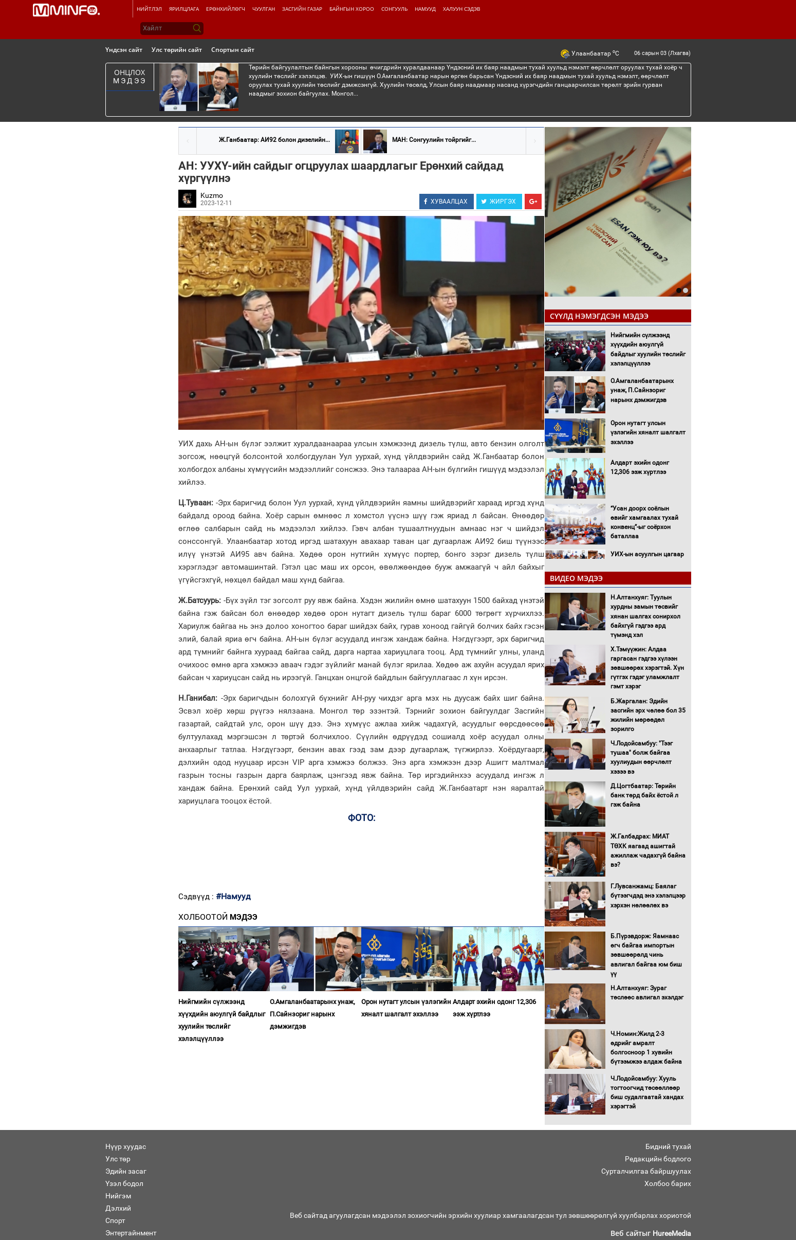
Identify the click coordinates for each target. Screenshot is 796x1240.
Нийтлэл (149, 8)
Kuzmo (211, 195)
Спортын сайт (232, 49)
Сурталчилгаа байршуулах (646, 1171)
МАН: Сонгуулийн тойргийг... (434, 139)
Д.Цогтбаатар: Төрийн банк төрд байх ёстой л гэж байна (644, 795)
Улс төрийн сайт (177, 49)
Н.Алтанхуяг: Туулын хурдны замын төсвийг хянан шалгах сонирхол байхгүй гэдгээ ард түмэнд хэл (645, 616)
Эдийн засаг (125, 1171)
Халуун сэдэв (461, 8)
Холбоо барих (667, 1183)
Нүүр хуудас (125, 1146)
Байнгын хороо (351, 8)
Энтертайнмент (131, 1233)
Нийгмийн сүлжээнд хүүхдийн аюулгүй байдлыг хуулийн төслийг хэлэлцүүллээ (221, 1020)
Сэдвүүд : (197, 896)
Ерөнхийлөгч (225, 8)
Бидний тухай (668, 1146)
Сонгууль (394, 8)
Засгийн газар (302, 8)
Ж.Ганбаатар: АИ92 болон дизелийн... (274, 139)
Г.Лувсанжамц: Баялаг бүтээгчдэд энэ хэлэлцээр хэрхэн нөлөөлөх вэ (648, 895)
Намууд (425, 8)
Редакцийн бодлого (658, 1159)
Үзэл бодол (124, 1183)
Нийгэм (118, 1196)
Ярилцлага (184, 8)
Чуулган (263, 8)
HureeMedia (672, 1233)
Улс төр (118, 1159)
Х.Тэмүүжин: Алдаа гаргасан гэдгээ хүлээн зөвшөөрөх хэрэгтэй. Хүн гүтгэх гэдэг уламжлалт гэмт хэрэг (647, 668)
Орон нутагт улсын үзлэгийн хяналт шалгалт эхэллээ (406, 1008)
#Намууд (233, 896)
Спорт (115, 1220)
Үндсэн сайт (123, 49)
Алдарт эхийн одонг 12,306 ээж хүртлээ (494, 1008)
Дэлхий (118, 1208)
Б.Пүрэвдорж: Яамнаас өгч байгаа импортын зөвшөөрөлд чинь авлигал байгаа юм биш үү (646, 955)
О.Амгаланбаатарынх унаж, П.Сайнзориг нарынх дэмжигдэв (312, 1014)
